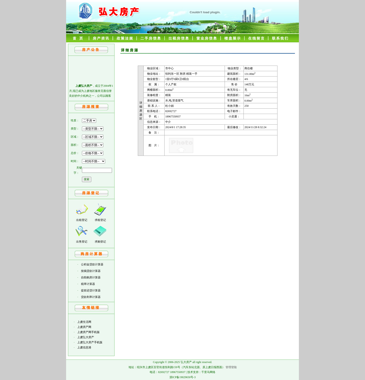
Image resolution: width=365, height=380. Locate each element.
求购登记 (100, 241)
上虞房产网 (84, 327)
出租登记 (81, 220)
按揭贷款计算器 (91, 271)
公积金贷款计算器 (92, 264)
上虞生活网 (84, 321)
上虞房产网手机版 (88, 332)
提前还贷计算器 (91, 290)
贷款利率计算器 (91, 297)
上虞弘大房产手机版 (89, 342)
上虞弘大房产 (85, 337)
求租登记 (100, 220)
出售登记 (81, 241)
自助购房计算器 (91, 277)
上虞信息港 (84, 347)
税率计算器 (88, 284)
